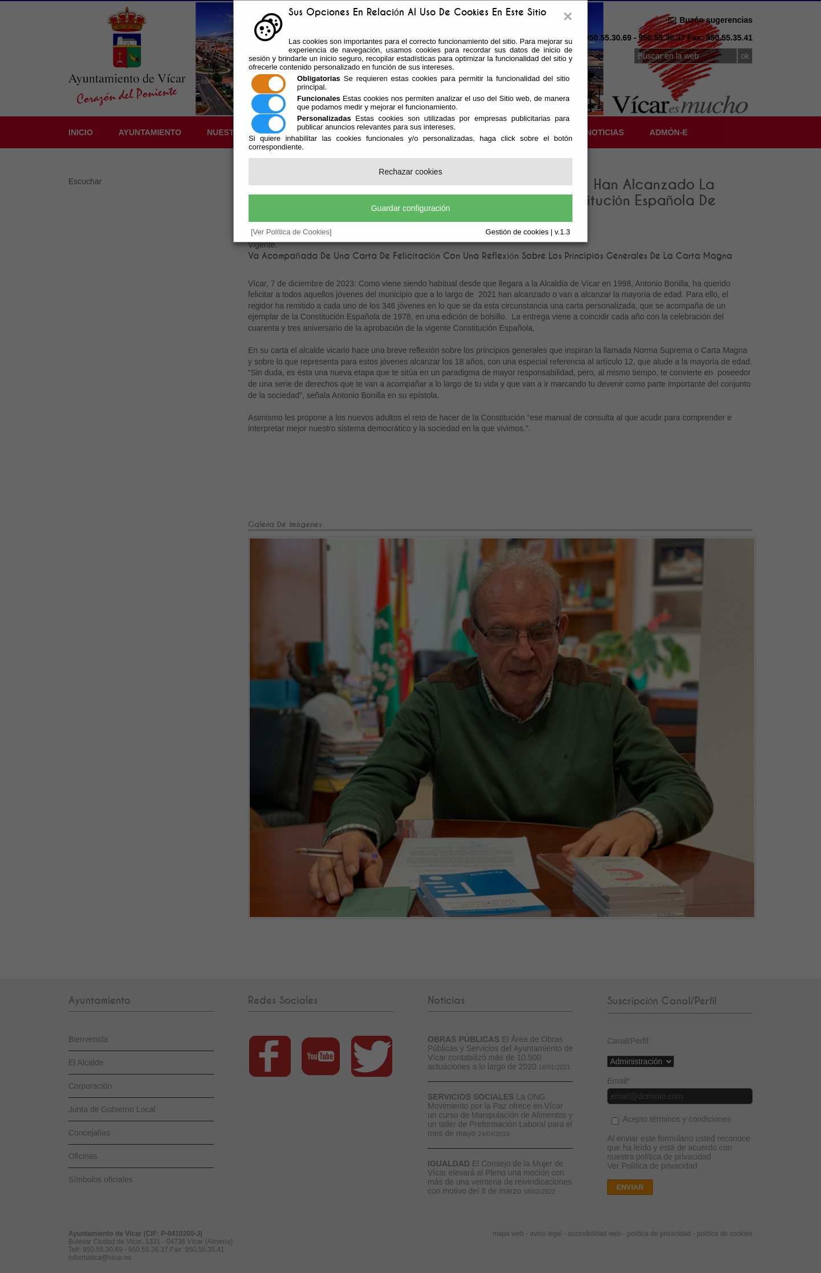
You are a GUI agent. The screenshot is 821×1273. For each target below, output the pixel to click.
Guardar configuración (410, 208)
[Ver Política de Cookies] (291, 232)
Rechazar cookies (410, 171)
